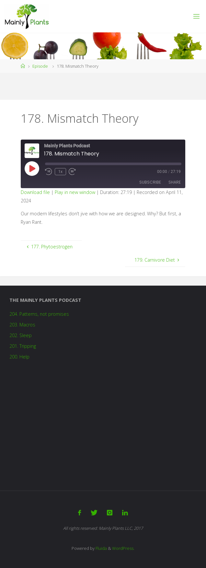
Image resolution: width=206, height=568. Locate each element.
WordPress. (123, 548)
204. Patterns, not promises (39, 314)
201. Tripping (22, 346)
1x (60, 171)
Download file (35, 192)
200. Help (19, 357)
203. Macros (22, 325)
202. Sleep (20, 335)
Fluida (101, 548)
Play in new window (75, 192)
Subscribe (150, 182)
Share (174, 182)
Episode (40, 66)
